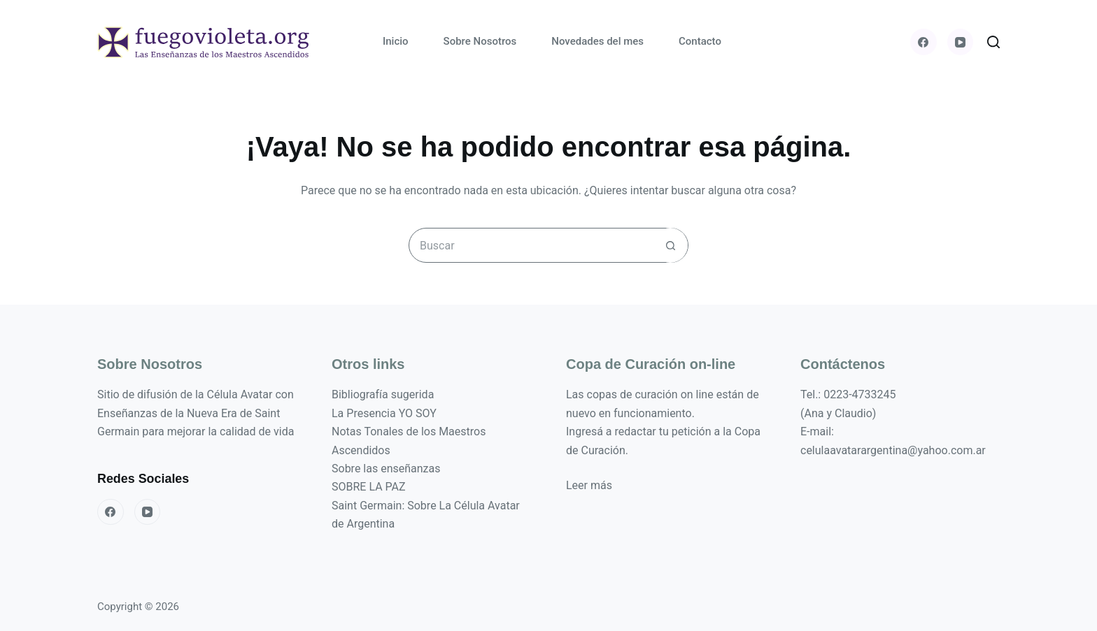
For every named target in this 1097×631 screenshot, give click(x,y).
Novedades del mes (597, 41)
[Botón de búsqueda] (670, 245)
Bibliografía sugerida (383, 394)
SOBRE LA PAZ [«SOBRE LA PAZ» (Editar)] (369, 486)
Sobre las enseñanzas (386, 468)
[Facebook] (923, 42)
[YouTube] (960, 42)
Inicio (396, 41)
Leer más (589, 485)
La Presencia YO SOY (384, 413)
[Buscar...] (531, 245)
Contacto (700, 41)
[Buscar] (993, 42)
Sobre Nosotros (480, 41)
